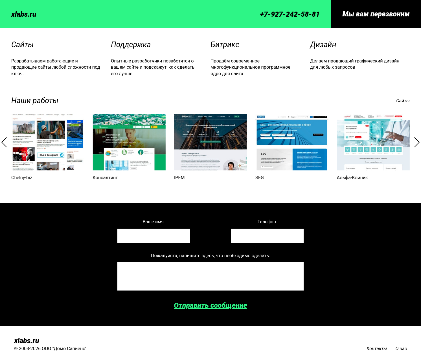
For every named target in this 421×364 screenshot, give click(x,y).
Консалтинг (105, 177)
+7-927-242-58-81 (290, 14)
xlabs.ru (23, 14)
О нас (401, 348)
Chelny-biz (21, 177)
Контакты (377, 348)
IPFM (179, 177)
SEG (259, 177)
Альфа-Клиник (352, 177)
